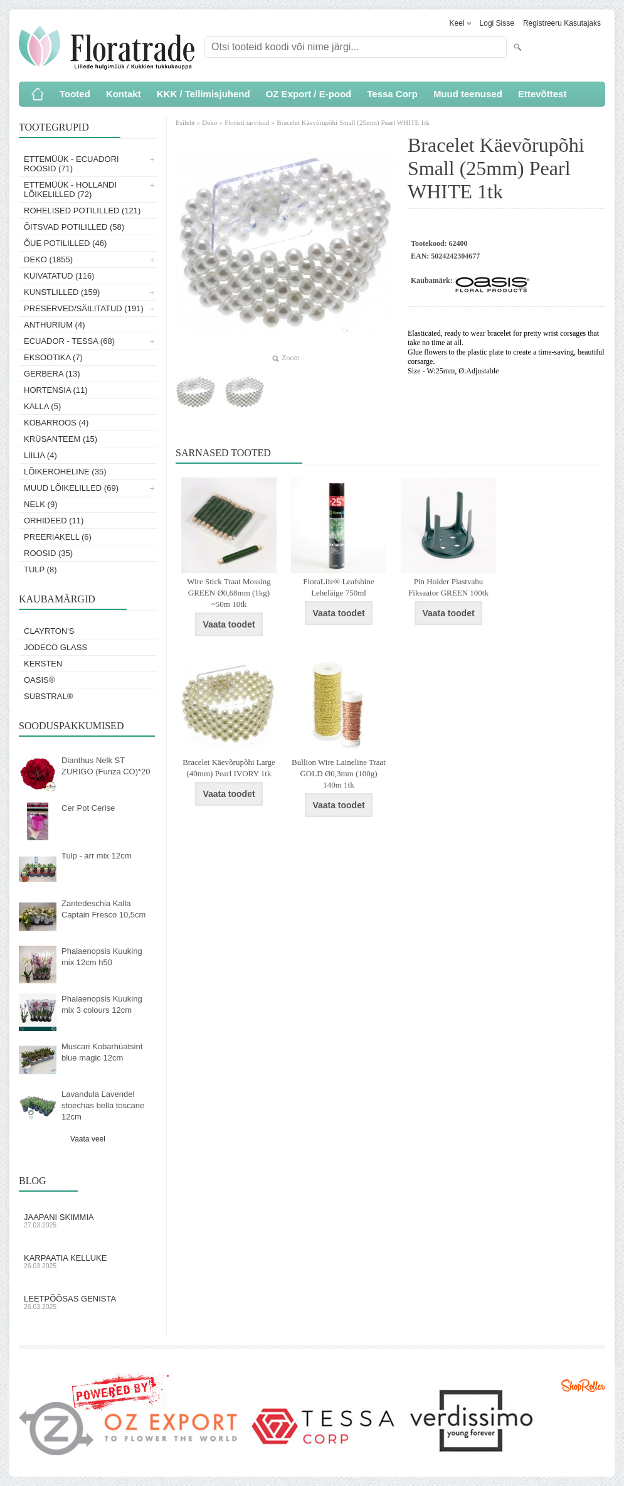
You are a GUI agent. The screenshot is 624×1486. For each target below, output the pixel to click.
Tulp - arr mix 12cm (96, 855)
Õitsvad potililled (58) (74, 227)
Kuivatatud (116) (59, 276)
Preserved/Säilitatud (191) (84, 308)
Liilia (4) (40, 455)
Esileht (186, 122)
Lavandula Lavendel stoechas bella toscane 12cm (102, 1105)
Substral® (48, 696)
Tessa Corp (392, 93)
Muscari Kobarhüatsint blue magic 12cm (101, 1052)
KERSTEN (43, 663)
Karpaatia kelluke (88, 1261)
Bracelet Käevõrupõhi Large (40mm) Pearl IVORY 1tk (228, 767)
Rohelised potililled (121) (82, 210)
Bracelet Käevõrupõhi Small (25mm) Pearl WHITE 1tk (353, 122)
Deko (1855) (48, 259)
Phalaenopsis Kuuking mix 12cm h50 (101, 956)
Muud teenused (467, 93)
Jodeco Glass (55, 647)
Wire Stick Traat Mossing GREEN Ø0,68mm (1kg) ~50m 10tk (228, 593)
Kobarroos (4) (56, 422)
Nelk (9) (40, 504)
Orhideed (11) (53, 520)
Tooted (75, 93)
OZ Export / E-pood (309, 93)
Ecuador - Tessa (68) (69, 341)
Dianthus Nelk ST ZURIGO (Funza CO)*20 (106, 766)
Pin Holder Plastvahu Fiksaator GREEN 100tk (448, 587)
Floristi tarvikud (247, 122)
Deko (209, 122)
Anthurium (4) (54, 324)
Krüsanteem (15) (60, 439)
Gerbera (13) (52, 373)
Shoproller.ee (583, 1385)
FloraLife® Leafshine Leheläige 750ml (338, 587)
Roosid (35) (48, 553)
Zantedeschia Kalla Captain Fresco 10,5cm (103, 909)
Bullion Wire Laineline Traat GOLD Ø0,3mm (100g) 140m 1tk (339, 773)
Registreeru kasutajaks (562, 23)
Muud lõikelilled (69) (71, 488)
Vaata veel (87, 1139)
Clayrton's (49, 631)
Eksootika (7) (53, 357)
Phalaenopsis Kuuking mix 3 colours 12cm (101, 1004)
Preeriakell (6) (58, 537)
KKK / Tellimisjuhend (203, 93)
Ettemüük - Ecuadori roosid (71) (71, 163)
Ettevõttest (542, 93)
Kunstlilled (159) (62, 292)
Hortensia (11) (56, 390)
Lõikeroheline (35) (65, 471)
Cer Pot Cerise (88, 808)
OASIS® (39, 680)
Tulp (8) (40, 569)
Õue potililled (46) (65, 243)
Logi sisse (497, 23)
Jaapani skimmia (88, 1220)
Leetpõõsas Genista (88, 1302)
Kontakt (123, 93)
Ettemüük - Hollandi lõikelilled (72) (70, 189)
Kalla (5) (42, 406)
